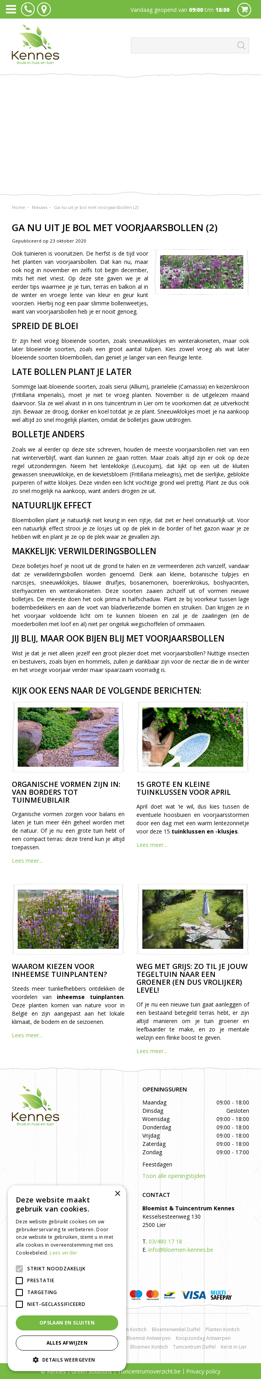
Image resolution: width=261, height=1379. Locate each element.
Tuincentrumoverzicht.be (149, 1371)
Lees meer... (27, 860)
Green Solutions (91, 1371)
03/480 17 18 (165, 1241)
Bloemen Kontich (149, 1346)
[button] (67, 1359)
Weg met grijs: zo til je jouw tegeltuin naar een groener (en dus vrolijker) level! (192, 977)
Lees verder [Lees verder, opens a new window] (63, 1252)
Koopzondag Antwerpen (203, 1338)
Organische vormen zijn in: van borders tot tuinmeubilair (66, 792)
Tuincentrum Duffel (194, 1346)
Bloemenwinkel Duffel (176, 1329)
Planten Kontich (222, 1329)
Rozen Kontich (131, 1329)
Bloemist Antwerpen (148, 1338)
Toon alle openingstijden (173, 1176)
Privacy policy (203, 1371)
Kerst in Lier (234, 1346)
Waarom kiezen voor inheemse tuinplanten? (59, 970)
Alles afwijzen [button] (67, 1342)
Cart (244, 10)
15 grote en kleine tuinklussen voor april (183, 788)
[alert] (67, 1278)
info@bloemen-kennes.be (180, 1249)
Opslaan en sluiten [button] (67, 1322)
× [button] (117, 1194)
